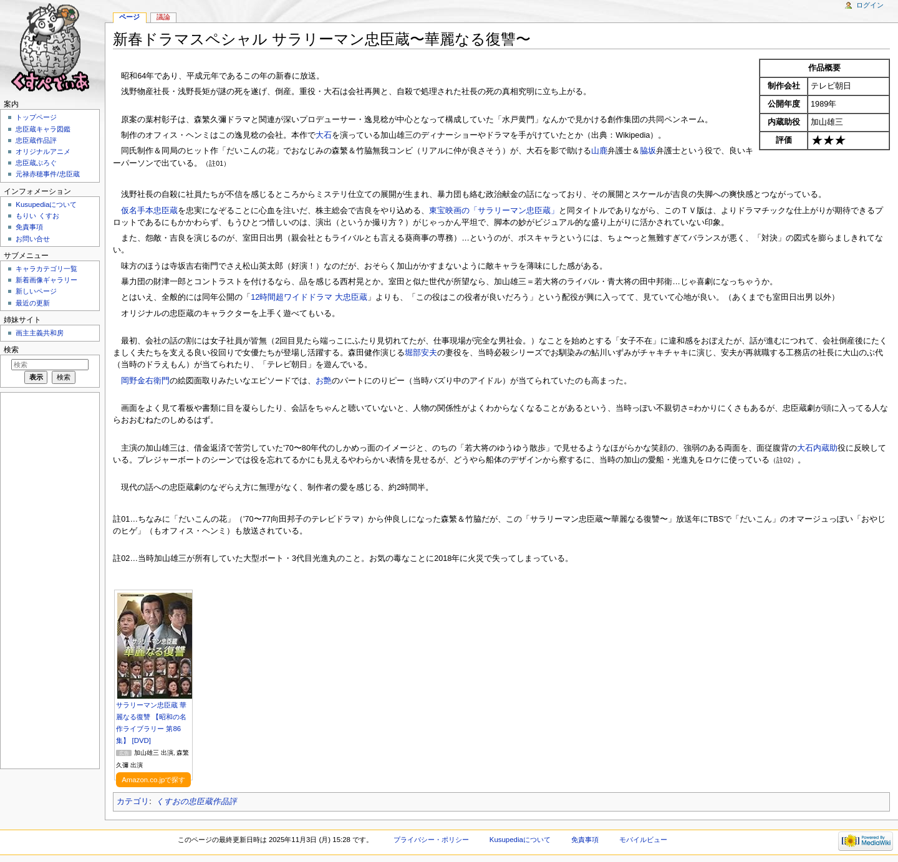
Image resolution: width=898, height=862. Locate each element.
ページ (129, 17)
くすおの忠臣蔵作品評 (196, 801)
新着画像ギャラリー (46, 280)
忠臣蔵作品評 (36, 140)
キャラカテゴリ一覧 (46, 268)
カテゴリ (133, 801)
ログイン (870, 5)
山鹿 (599, 150)
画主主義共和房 (40, 333)
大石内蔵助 (817, 448)
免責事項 (29, 227)
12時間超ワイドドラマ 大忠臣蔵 (309, 297)
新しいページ (36, 291)
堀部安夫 (421, 352)
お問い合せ (33, 238)
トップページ (36, 117)
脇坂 (648, 150)
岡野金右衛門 (145, 380)
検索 (11, 349)
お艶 (324, 380)
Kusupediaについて (46, 204)
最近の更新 (33, 303)
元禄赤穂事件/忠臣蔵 (47, 174)
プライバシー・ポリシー (431, 839)
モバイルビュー (643, 839)
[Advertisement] (48, 580)
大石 (324, 135)
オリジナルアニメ (43, 151)
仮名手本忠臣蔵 (149, 210)
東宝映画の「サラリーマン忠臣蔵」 (494, 210)
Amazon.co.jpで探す (153, 779)
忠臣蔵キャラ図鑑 (43, 129)
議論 (163, 17)
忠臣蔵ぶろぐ (36, 162)
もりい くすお (37, 215)
